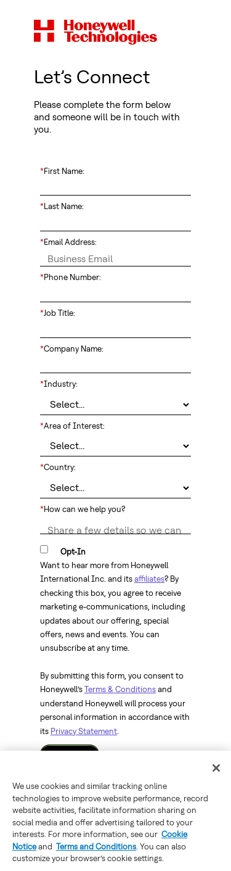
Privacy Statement (84, 731)
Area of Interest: (72, 426)
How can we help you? (82, 509)
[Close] (216, 768)
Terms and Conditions (96, 846)
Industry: (59, 384)
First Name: (62, 171)
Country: (58, 468)
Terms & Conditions (120, 689)
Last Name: (62, 207)
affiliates (149, 579)
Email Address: (68, 242)
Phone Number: (70, 278)
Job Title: (57, 313)
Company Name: (71, 349)
